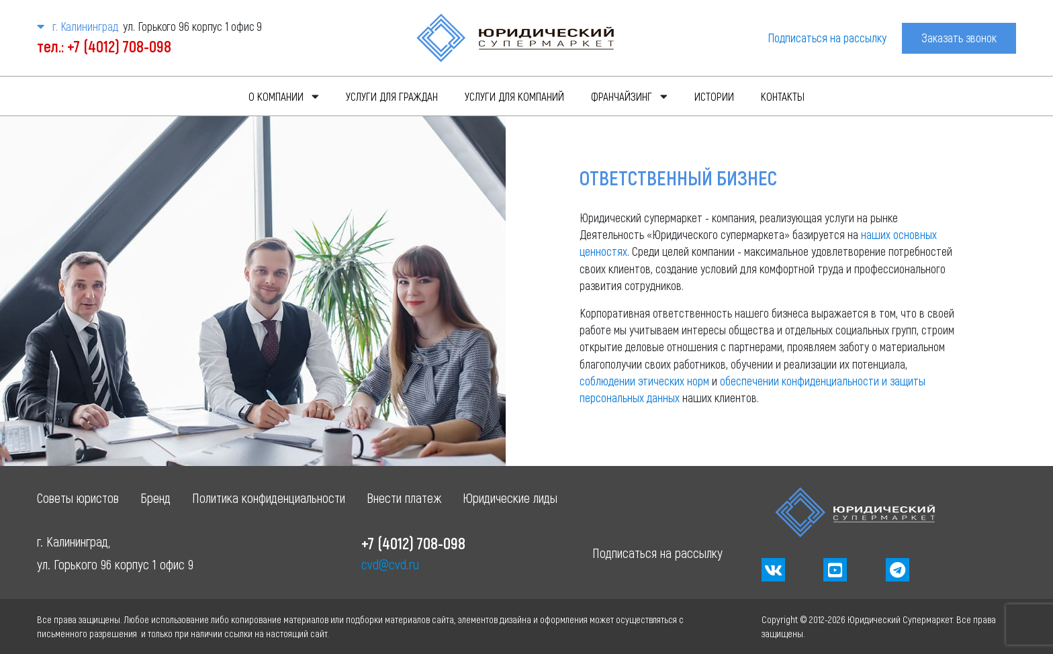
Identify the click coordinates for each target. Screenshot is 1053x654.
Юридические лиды (510, 497)
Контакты (783, 96)
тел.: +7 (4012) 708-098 (104, 46)
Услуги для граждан (392, 96)
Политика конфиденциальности (268, 497)
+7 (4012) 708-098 (413, 543)
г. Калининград (77, 26)
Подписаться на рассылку (827, 37)
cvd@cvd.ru (390, 564)
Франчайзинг (621, 96)
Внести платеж (404, 497)
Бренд (155, 497)
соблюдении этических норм (644, 380)
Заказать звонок (959, 37)
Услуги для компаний (514, 96)
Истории (714, 96)
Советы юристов (78, 497)
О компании (276, 96)
